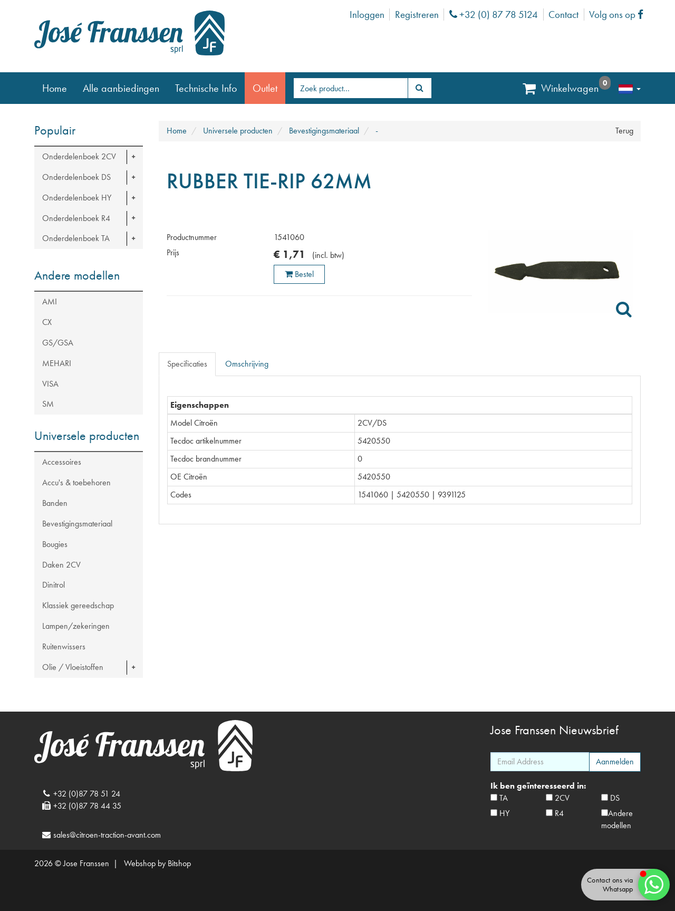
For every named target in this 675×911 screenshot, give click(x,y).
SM (48, 403)
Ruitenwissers (63, 646)
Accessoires (61, 461)
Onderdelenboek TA (76, 238)
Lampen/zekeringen (76, 625)
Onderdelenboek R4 (76, 218)
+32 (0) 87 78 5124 (493, 14)
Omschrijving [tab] (246, 363)
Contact (563, 14)
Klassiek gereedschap (78, 605)
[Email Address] (540, 761)
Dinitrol (53, 584)
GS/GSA (57, 342)
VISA (50, 383)
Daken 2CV (61, 564)
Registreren (417, 14)
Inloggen (367, 14)
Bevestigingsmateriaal (77, 523)
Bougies (55, 544)
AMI (49, 301)
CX (47, 322)
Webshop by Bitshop (157, 863)
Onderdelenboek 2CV (79, 156)
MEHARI (56, 363)
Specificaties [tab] (187, 363)
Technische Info (206, 88)
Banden (55, 503)
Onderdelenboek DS (76, 177)
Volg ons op (619, 14)
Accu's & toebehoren (76, 482)
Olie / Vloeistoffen (72, 667)
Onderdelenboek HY (76, 197)
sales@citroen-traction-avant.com (107, 834)
